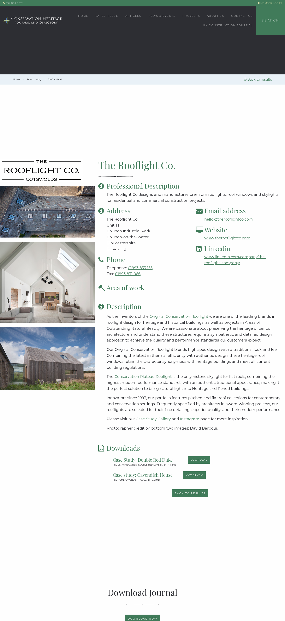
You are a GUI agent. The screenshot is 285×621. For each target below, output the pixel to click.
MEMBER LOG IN (270, 3)
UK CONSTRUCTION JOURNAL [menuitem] (228, 25)
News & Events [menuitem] (162, 15)
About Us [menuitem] (215, 15)
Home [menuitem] (83, 15)
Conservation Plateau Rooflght (143, 376)
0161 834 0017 (13, 3)
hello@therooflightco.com (228, 219)
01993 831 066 (128, 274)
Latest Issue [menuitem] (106, 15)
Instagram (190, 419)
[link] (17, 79)
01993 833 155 (140, 268)
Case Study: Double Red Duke (143, 460)
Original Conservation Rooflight (179, 316)
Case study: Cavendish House (143, 475)
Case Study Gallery (153, 419)
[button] (270, 20)
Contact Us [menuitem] (242, 15)
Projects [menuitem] (191, 15)
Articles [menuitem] (133, 15)
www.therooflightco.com (227, 238)
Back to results (258, 79)
